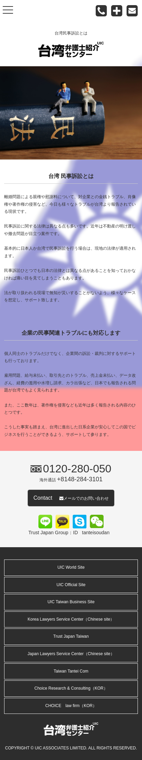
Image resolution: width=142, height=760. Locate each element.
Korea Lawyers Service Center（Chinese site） (71, 619)
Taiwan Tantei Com (71, 671)
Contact (70, 498)
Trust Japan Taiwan (70, 636)
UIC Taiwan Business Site (70, 601)
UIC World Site (70, 567)
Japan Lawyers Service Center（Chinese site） (70, 653)
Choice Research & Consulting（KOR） (70, 688)
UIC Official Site (71, 584)
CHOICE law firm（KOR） (71, 705)
